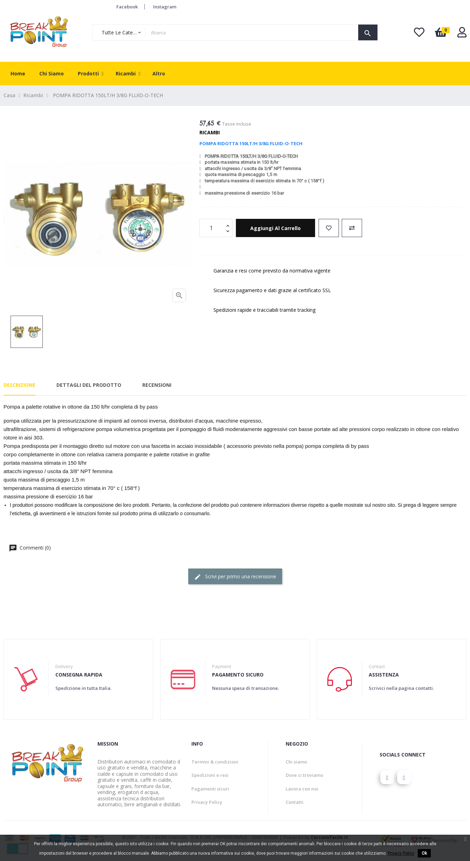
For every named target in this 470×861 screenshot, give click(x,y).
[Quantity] (212, 228)
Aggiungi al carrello (275, 228)
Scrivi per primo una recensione (235, 576)
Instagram (164, 7)
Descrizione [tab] (19, 385)
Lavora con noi (302, 789)
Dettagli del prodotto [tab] (88, 385)
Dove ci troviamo (304, 775)
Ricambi (209, 132)
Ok (424, 853)
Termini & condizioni (214, 762)
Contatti (295, 802)
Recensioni (156, 385)
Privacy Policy (206, 802)
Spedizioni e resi (210, 775)
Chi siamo (296, 762)
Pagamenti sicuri (210, 789)
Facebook (127, 7)
